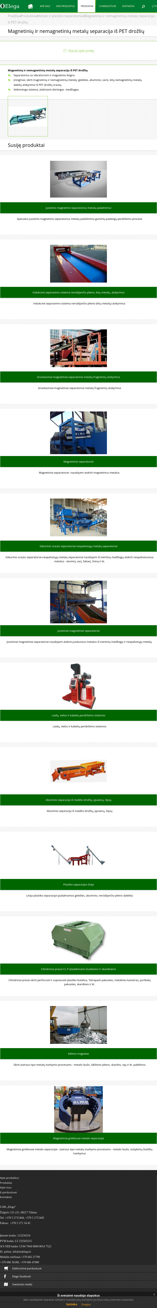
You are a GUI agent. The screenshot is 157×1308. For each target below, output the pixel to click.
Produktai (87, 6)
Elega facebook (17, 1276)
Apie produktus (65, 6)
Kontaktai (128, 6)
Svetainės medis (18, 1284)
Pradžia (13, 16)
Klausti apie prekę (81, 50)
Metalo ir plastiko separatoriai (60, 16)
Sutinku (71, 1304)
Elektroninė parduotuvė (22, 1268)
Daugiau (86, 1304)
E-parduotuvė (107, 6)
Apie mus (45, 6)
